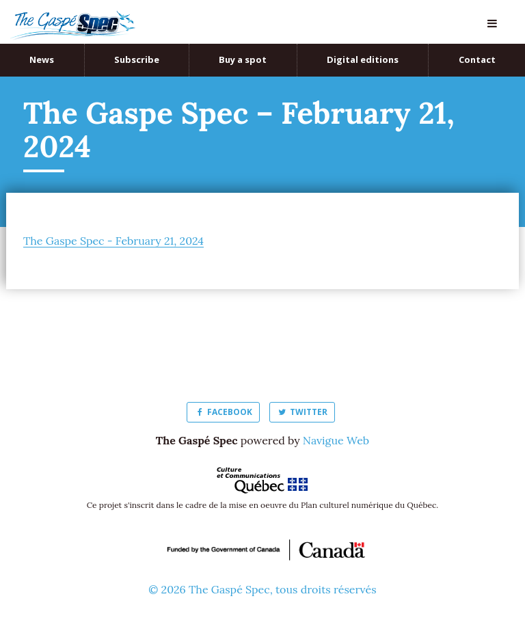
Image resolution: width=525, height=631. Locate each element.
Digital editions (363, 59)
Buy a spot (243, 59)
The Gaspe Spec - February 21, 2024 (113, 240)
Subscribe (136, 59)
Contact (477, 59)
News (41, 59)
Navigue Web (336, 440)
